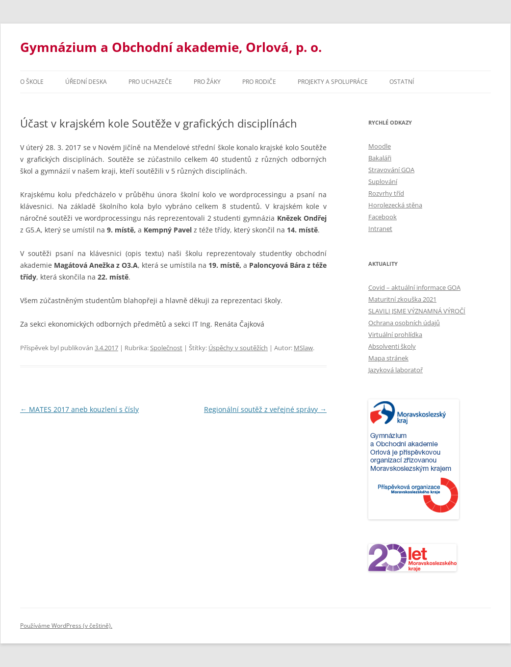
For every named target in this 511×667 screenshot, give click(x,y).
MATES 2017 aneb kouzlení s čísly (79, 409)
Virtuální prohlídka (395, 334)
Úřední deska (86, 81)
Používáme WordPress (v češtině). (66, 625)
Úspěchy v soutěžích (238, 347)
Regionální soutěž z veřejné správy (265, 409)
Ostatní (401, 81)
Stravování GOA (391, 169)
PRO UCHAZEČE (150, 81)
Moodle (379, 146)
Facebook (382, 216)
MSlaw (303, 347)
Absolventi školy (392, 346)
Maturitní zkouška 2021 (402, 299)
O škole (32, 81)
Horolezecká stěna (395, 205)
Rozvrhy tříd (386, 193)
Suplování (382, 181)
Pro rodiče (259, 81)
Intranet (380, 228)
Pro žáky (207, 81)
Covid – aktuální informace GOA (414, 287)
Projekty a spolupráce (333, 81)
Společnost (166, 347)
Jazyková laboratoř (395, 369)
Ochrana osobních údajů (404, 322)
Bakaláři (379, 158)
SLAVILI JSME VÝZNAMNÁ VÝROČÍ (416, 311)
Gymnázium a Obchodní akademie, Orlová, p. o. (171, 47)
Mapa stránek (388, 358)
